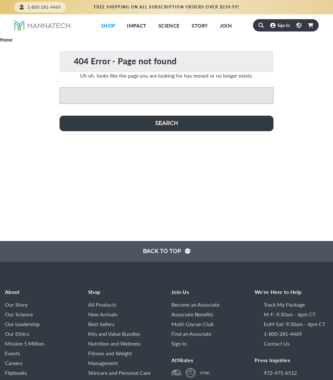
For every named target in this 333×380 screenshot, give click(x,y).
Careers (13, 363)
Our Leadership (22, 324)
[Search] (261, 25)
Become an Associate (195, 304)
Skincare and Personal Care (119, 372)
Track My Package (284, 304)
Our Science (19, 314)
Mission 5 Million (24, 343)
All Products (102, 304)
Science (169, 25)
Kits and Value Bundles (114, 333)
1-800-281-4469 (44, 7)
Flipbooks (16, 372)
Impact (136, 25)
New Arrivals (102, 314)
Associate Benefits (192, 314)
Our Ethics (17, 333)
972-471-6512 (280, 372)
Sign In (179, 343)
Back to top (166, 251)
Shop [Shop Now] (108, 25)
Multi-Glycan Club (192, 324)
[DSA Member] (176, 373)
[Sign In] (280, 25)
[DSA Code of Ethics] (190, 373)
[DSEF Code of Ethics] (205, 373)
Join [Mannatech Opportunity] (226, 25)
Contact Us (277, 343)
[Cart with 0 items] (310, 25)
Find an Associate (294, 7)
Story (200, 25)
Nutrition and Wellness (114, 343)
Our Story (16, 304)
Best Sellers (101, 324)
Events (12, 353)
